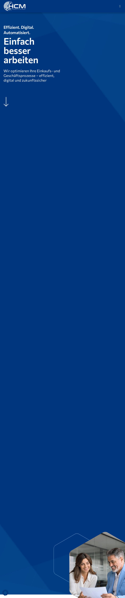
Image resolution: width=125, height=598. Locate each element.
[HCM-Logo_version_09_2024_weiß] (15, 2)
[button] (5, 592)
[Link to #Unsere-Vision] (5, 102)
